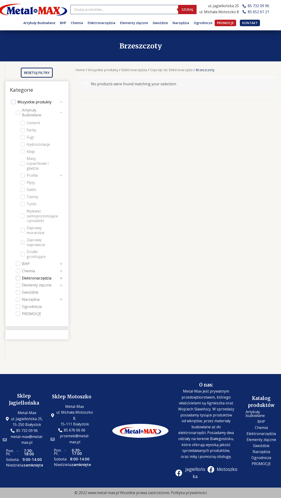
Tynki (31, 204)
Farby (31, 130)
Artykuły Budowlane (39, 23)
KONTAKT (250, 23)
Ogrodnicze (203, 23)
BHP (63, 23)
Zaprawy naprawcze (36, 242)
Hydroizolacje (38, 144)
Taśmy (32, 196)
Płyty (31, 182)
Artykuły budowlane (255, 413)
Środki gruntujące (36, 254)
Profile (32, 175)
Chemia (77, 23)
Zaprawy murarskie (35, 230)
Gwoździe (160, 23)
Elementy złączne (134, 23)
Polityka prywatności (189, 492)
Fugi (30, 137)
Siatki (31, 189)
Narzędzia (181, 23)
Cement (33, 123)
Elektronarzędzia (101, 23)
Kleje (31, 151)
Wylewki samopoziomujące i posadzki (42, 216)
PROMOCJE (225, 23)
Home (80, 69)
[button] (37, 73)
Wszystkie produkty (34, 102)
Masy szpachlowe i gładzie (38, 163)
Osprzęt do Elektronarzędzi (171, 69)
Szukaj (187, 9)
